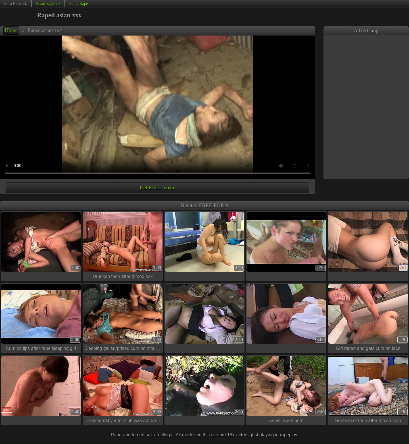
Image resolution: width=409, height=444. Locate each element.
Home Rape (78, 3)
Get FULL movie (157, 187)
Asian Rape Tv (48, 3)
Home (11, 30)
